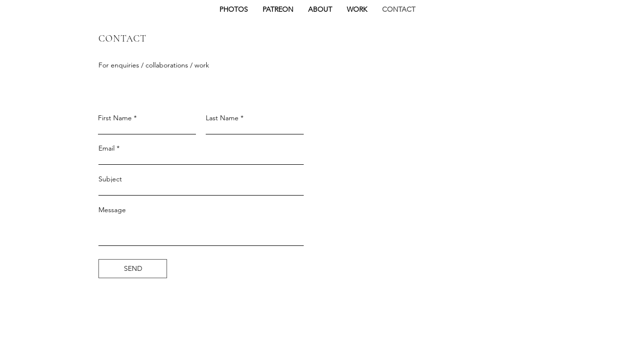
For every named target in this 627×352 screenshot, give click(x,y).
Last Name (222, 117)
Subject (110, 179)
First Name (115, 117)
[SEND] (132, 268)
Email (106, 148)
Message (112, 209)
